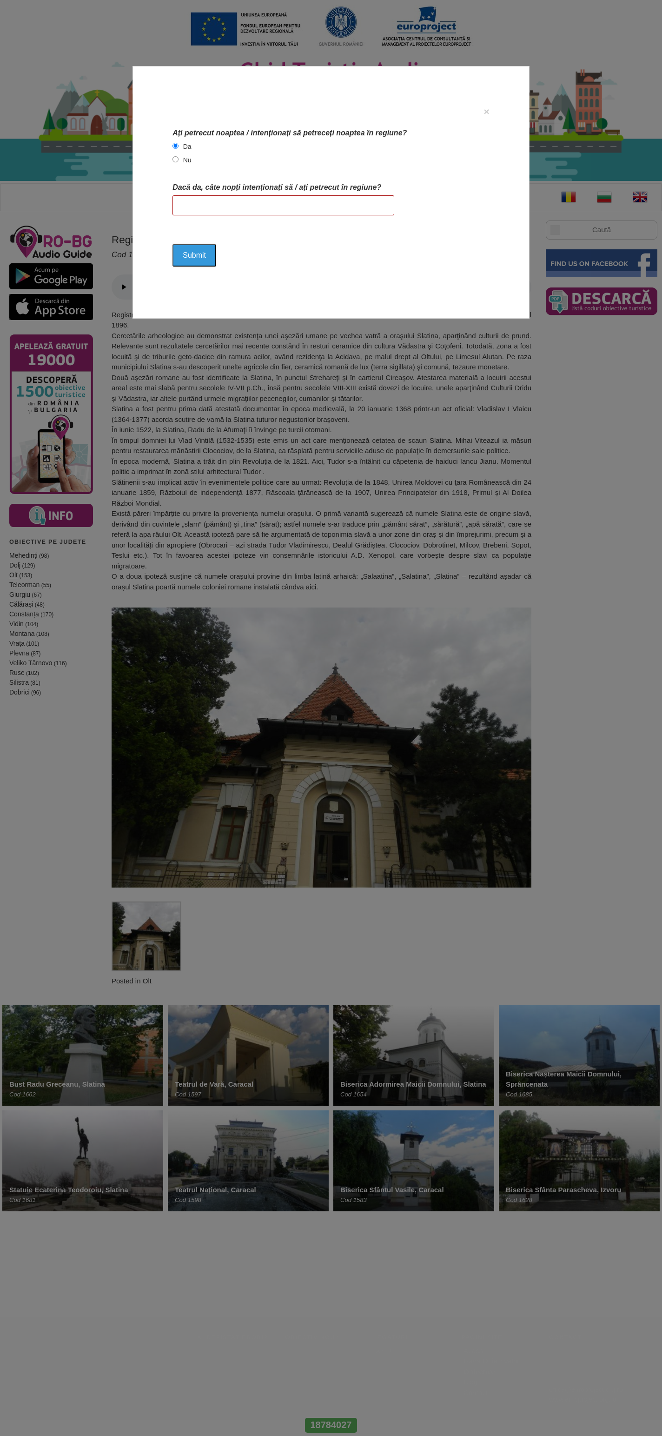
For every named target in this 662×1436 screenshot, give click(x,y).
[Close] (487, 111)
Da (187, 146)
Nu (187, 160)
